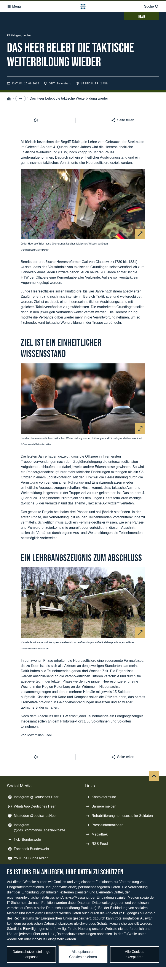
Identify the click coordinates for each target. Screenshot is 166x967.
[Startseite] (9, 98)
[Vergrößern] (140, 234)
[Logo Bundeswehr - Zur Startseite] (83, 6)
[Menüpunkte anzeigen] (20, 98)
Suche (151, 6)
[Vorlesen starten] (36, 120)
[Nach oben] (154, 776)
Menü (14, 6)
